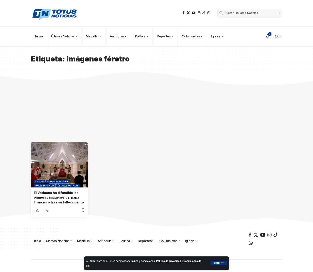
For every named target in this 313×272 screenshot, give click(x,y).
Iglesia (39, 181)
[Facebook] (184, 13)
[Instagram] (199, 13)
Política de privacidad (168, 260)
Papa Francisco (44, 185)
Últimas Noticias (68, 185)
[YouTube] (194, 13)
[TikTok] (203, 13)
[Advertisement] (156, 112)
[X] (188, 13)
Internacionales (57, 181)
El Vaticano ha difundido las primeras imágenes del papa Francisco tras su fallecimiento (59, 197)
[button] (219, 263)
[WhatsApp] (208, 13)
